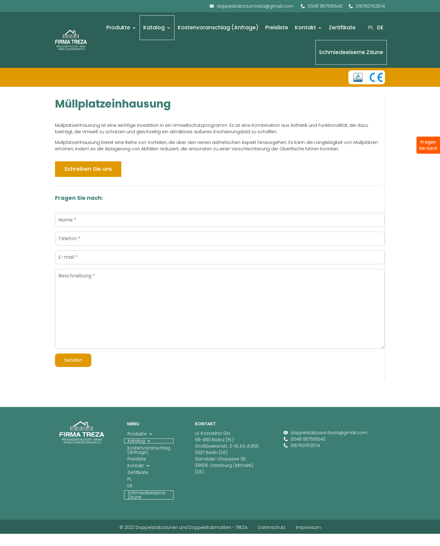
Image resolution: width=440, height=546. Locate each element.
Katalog (154, 27)
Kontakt (305, 27)
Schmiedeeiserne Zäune (351, 52)
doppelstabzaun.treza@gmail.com (251, 6)
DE (380, 27)
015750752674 (367, 6)
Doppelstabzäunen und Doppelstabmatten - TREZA (192, 527)
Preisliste (276, 27)
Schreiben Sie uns (88, 169)
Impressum (308, 527)
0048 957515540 (322, 6)
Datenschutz (271, 527)
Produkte (118, 27)
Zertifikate (342, 27)
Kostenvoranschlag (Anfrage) (218, 27)
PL (371, 27)
